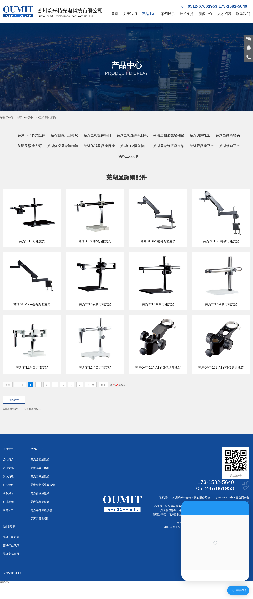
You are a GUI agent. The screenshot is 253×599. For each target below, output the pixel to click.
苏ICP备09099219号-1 (221, 497)
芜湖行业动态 (11, 545)
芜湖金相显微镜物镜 (168, 135)
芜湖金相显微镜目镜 (132, 135)
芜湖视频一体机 (40, 467)
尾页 (103, 385)
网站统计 (5, 582)
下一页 (90, 385)
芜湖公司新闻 (11, 536)
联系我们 (243, 14)
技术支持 (187, 14)
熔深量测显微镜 (178, 514)
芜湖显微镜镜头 (228, 135)
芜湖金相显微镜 (40, 459)
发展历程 (8, 476)
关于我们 (130, 14)
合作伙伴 (8, 484)
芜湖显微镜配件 (48, 117)
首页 (114, 14)
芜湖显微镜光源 (30, 146)
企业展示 (8, 501)
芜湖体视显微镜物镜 (62, 146)
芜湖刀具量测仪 (40, 518)
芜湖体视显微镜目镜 (99, 146)
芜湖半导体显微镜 (41, 510)
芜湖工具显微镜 (40, 476)
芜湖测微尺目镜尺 (64, 135)
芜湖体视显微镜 (40, 493)
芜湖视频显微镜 (40, 501)
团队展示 (8, 493)
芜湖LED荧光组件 (31, 135)
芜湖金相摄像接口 (97, 135)
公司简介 (8, 459)
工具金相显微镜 (167, 510)
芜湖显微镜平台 (202, 146)
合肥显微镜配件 (11, 409)
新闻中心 (205, 14)
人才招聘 (224, 14)
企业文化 (8, 467)
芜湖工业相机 (128, 156)
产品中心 (149, 14)
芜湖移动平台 (229, 146)
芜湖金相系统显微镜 (43, 484)
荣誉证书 (8, 510)
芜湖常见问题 (11, 553)
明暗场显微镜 (172, 527)
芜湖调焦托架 (200, 135)
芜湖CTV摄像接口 (134, 146)
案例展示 (168, 14)
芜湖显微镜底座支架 (168, 146)
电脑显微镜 (159, 514)
